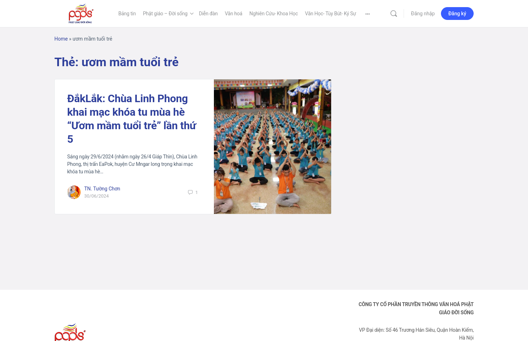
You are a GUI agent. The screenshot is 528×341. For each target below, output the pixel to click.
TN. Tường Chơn (102, 189)
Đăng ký (457, 13)
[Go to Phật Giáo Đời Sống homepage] (81, 13)
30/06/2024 (96, 196)
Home (61, 39)
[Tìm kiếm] (394, 13)
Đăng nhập (423, 13)
